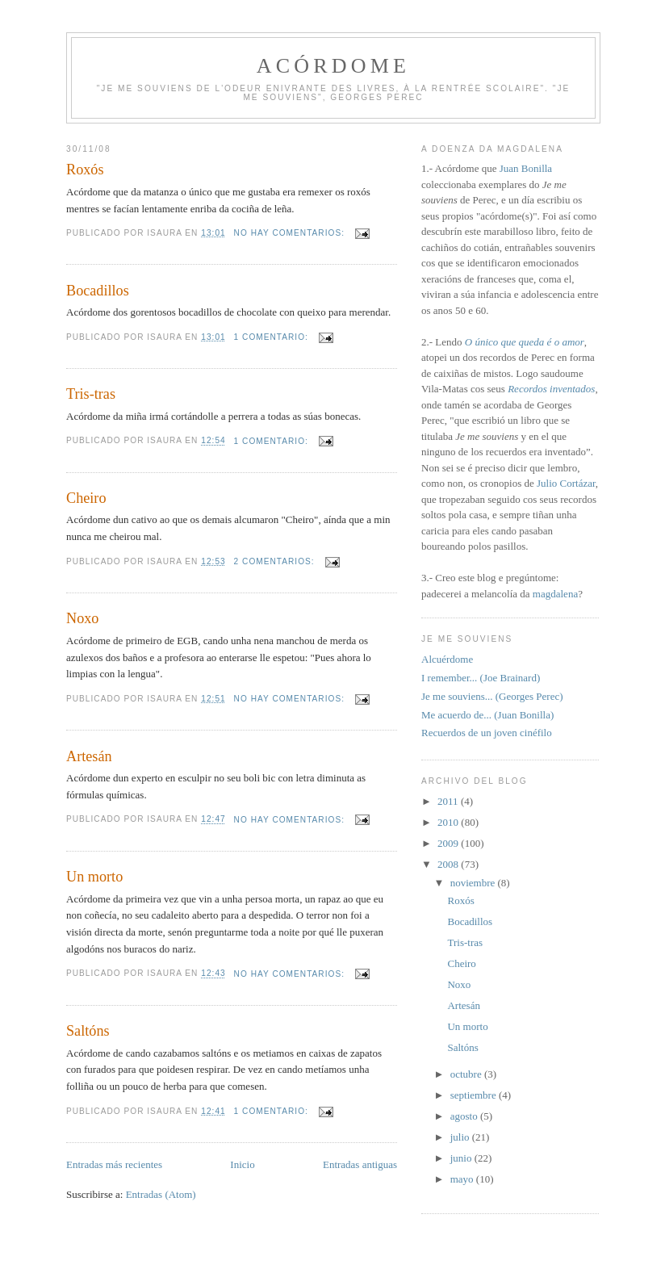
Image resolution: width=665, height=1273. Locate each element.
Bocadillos (97, 291)
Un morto (94, 877)
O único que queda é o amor (524, 342)
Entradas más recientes (114, 1164)
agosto (465, 1116)
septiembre (474, 1095)
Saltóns (88, 1031)
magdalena (555, 594)
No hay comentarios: (291, 232)
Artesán (89, 756)
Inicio (242, 1164)
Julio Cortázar (566, 483)
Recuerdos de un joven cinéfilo (486, 733)
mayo (463, 1179)
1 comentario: (273, 337)
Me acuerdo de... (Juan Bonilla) (487, 715)
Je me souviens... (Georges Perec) (492, 696)
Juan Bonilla (526, 168)
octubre (467, 1074)
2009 (449, 843)
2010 (449, 822)
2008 (449, 864)
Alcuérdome (447, 659)
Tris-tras (90, 394)
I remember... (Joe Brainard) (480, 678)
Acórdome (333, 65)
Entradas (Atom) (161, 1194)
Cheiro (86, 498)
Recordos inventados (551, 389)
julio (461, 1137)
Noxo (82, 618)
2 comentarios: (276, 561)
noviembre (474, 883)
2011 (449, 801)
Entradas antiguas (360, 1164)
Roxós (85, 169)
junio (462, 1158)
